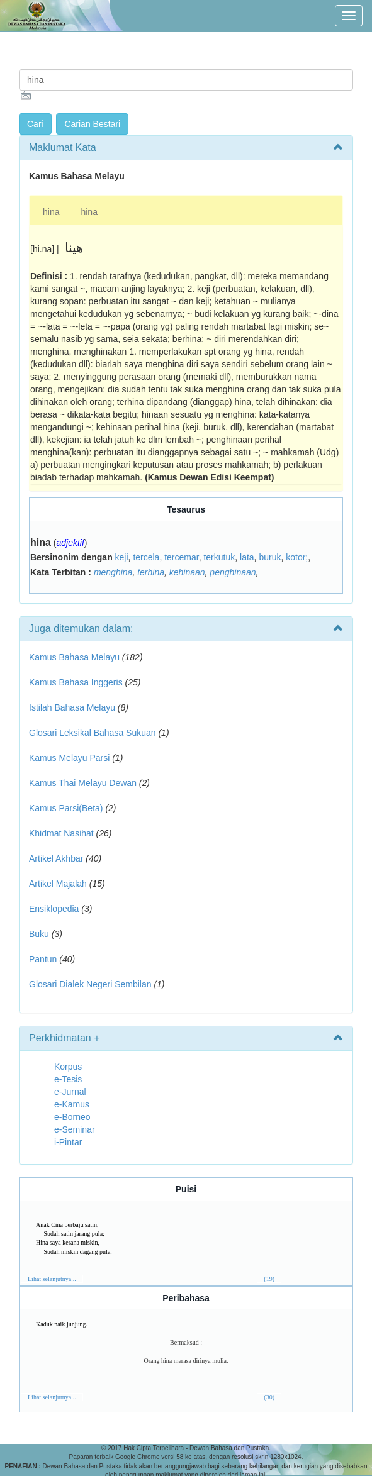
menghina (113, 572)
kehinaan (187, 572)
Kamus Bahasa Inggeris (76, 682)
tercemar (181, 557)
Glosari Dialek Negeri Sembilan (90, 984)
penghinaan (233, 572)
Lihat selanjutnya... (52, 1278)
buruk (270, 557)
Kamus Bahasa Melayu (75, 657)
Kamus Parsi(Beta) (66, 808)
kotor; (297, 557)
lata (247, 557)
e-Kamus (71, 1104)
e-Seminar (74, 1129)
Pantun (43, 959)
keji (121, 557)
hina (51, 212)
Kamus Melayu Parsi (69, 758)
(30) (269, 1397)
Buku (39, 934)
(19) (269, 1278)
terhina (150, 572)
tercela (146, 557)
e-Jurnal (70, 1092)
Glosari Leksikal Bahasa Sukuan (92, 733)
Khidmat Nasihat (61, 833)
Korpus (68, 1067)
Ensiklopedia (54, 909)
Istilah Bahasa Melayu (72, 707)
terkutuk (219, 557)
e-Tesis (68, 1079)
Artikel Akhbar (56, 858)
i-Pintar (68, 1142)
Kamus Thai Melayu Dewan (83, 783)
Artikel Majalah (58, 884)
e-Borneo (72, 1117)
